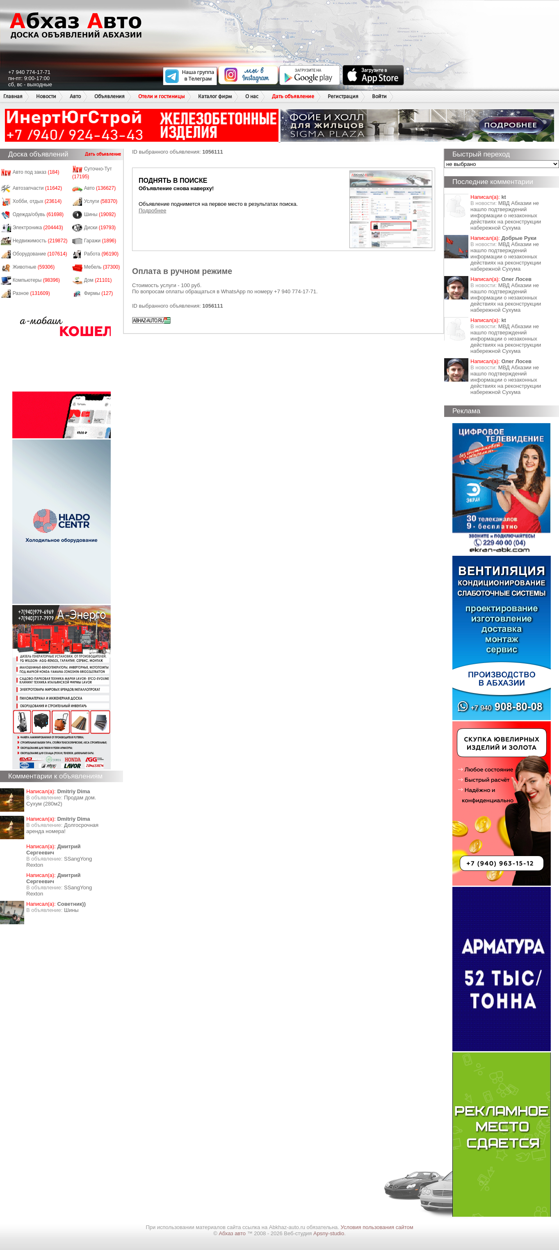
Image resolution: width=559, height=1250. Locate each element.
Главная (13, 96)
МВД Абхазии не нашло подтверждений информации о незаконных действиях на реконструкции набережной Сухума (505, 215)
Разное (31, 293)
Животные (34, 267)
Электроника (38, 227)
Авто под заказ (36, 172)
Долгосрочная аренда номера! (62, 828)
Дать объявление (293, 96)
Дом (98, 280)
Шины (100, 214)
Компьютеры (36, 280)
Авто (75, 96)
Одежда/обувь (38, 214)
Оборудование (40, 254)
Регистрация (343, 96)
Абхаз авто (233, 1233)
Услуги (101, 201)
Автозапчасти (37, 188)
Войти (379, 96)
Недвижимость (40, 241)
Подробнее (152, 210)
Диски (100, 227)
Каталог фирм (215, 96)
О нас (251, 96)
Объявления (109, 96)
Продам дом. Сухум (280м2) (61, 800)
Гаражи (100, 241)
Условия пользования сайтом (377, 1227)
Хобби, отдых (37, 201)
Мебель (102, 267)
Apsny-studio (328, 1233)
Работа (101, 254)
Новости (46, 96)
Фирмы (98, 293)
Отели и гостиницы (161, 96)
